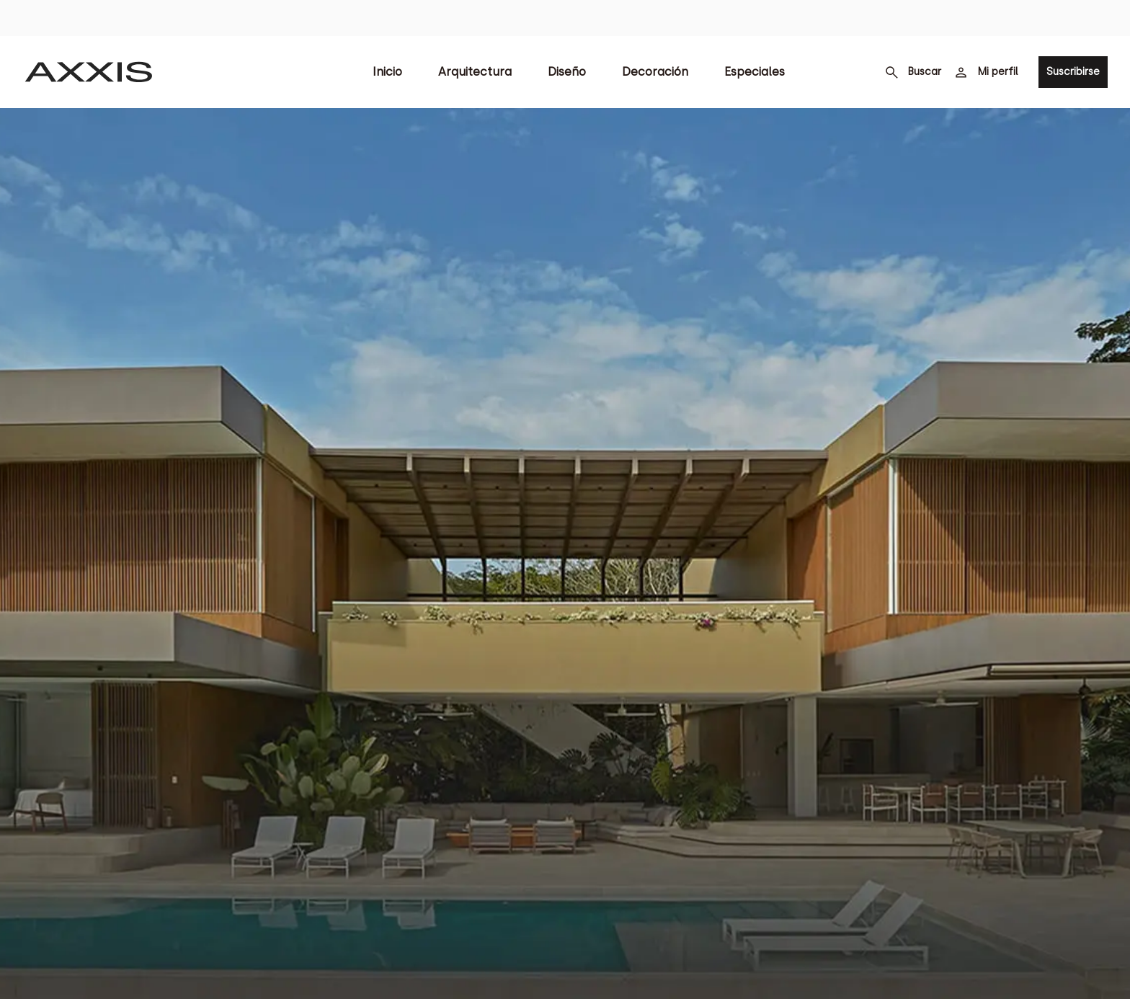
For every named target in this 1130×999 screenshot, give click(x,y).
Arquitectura (475, 72)
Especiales (754, 72)
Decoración (655, 72)
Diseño (567, 72)
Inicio (387, 72)
